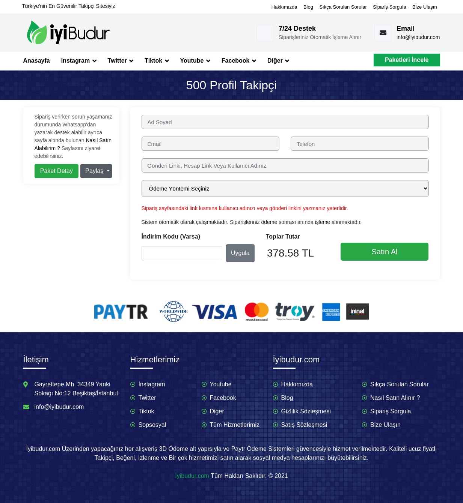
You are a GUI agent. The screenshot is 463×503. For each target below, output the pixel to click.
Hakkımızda (284, 7)
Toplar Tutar (283, 236)
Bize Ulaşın (424, 7)
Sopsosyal (152, 425)
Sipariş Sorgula (389, 7)
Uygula (240, 253)
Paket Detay (56, 171)
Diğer (278, 60)
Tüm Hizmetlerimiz (234, 425)
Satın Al (385, 252)
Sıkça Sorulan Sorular (342, 7)
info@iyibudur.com (418, 37)
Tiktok (157, 60)
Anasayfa (36, 60)
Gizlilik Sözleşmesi (306, 411)
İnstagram (152, 384)
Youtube (195, 60)
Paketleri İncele (407, 60)
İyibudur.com (192, 476)
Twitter (121, 60)
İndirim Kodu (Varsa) (171, 236)
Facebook (239, 60)
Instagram (79, 60)
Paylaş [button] (95, 171)
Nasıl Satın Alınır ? (395, 398)
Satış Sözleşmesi (304, 425)
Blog (308, 7)
